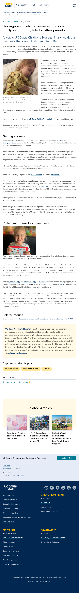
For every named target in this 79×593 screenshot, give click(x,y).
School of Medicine (10, 513)
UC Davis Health (9, 13)
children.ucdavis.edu (18, 352)
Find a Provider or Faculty (13, 537)
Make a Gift (67, 458)
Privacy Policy (62, 577)
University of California (50, 542)
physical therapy (13, 281)
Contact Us (45, 502)
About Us (45, 498)
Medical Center (9, 495)
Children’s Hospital (10, 499)
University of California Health (53, 537)
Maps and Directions (49, 511)
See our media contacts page (15, 382)
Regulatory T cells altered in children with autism (16, 435)
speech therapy (30, 281)
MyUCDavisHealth (10, 533)
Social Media (46, 507)
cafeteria (60, 284)
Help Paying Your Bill (11, 555)
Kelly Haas (45, 186)
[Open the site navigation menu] (75, 5)
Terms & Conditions (49, 577)
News (46, 13)
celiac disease (36, 174)
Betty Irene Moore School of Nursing (17, 517)
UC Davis (44, 533)
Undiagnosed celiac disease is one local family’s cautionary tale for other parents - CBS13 (38, 319)
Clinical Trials (8, 546)
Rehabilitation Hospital (12, 504)
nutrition (42, 281)
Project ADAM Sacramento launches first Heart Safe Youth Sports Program (61, 438)
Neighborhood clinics (11, 508)
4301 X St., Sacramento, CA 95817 (39, 581)
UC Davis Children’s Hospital (40, 119)
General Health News (30, 369)
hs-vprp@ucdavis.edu (16, 475)
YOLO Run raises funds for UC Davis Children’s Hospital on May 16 (39, 437)
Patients (47, 369)
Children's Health (11, 22)
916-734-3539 (13, 473)
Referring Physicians (11, 551)
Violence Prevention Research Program (29, 13)
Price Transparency (10, 560)
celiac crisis (55, 174)
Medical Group (8, 521)
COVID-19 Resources (11, 564)
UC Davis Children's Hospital (18, 328)
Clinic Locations (9, 542)
